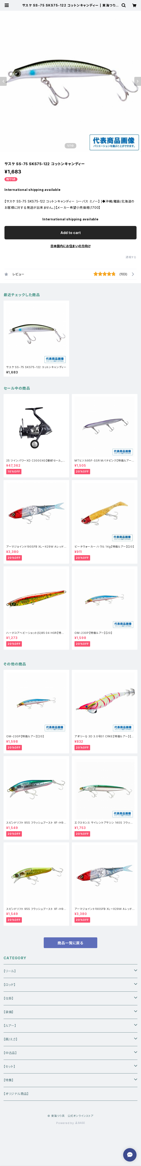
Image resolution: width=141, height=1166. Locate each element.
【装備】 (9, 1012)
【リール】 (10, 971)
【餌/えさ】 (11, 1039)
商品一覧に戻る (70, 943)
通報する (131, 257)
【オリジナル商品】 (16, 1094)
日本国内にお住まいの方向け (70, 246)
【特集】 (9, 1080)
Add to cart (70, 232)
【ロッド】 (10, 985)
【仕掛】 (9, 998)
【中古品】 (10, 1053)
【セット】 (9, 1066)
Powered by (70, 1123)
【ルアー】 (10, 1025)
